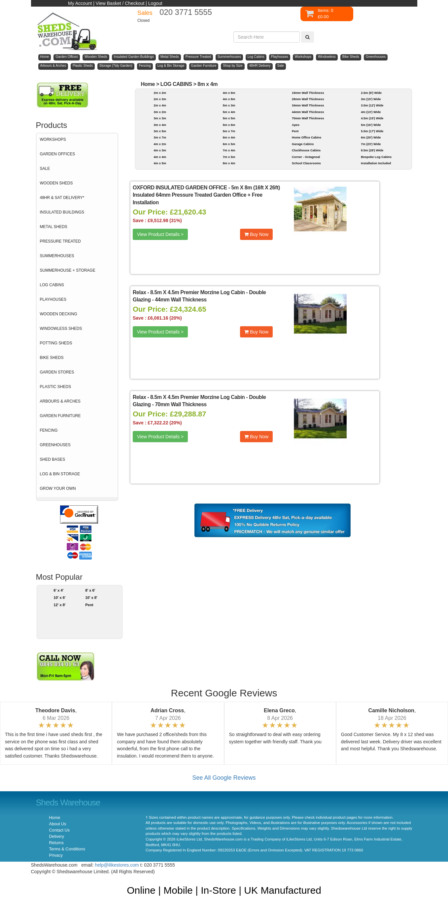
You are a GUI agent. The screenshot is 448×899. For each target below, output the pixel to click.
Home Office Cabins (306, 137)
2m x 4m (160, 105)
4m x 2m (160, 144)
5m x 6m (229, 125)
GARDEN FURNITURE (60, 415)
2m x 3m (160, 99)
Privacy (56, 855)
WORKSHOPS (53, 139)
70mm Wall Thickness (308, 118)
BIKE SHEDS (52, 357)
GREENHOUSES (55, 445)
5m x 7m (229, 131)
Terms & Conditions (67, 849)
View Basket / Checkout (120, 3)
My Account (80, 3)
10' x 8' (91, 598)
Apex (295, 125)
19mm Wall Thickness (308, 93)
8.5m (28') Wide (372, 150)
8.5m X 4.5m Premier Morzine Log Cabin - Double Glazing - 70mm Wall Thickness (199, 401)
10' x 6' (59, 598)
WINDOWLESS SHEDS (61, 328)
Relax (139, 292)
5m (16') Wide (371, 125)
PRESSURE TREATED (60, 241)
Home (148, 84)
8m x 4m (207, 84)
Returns (56, 842)
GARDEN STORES (57, 372)
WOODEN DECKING (58, 314)
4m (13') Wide (371, 112)
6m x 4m (229, 137)
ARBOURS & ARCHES (60, 401)
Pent (89, 605)
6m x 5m (229, 144)
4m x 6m (229, 93)
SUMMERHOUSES (57, 256)
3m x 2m (160, 112)
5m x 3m (229, 105)
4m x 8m (229, 99)
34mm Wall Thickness (308, 105)
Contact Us (59, 830)
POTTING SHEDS (56, 343)
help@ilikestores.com (117, 865)
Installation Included (376, 163)
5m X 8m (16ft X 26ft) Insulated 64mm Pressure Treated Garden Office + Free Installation (206, 195)
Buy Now (256, 234)
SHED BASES (52, 459)
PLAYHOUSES (53, 299)
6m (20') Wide (371, 137)
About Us (57, 824)
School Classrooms (306, 163)
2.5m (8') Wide (371, 93)
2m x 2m (160, 93)
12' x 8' (59, 605)
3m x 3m (160, 118)
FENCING (49, 430)
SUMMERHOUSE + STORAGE (67, 270)
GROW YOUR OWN (58, 488)
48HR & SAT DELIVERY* (62, 197)
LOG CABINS (52, 285)
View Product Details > (160, 234)
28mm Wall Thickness (308, 99)
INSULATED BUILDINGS (62, 212)
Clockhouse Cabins (306, 150)
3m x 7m (160, 137)
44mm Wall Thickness (308, 112)
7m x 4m (229, 150)
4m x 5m (160, 163)
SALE (45, 168)
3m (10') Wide (371, 99)
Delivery (56, 836)
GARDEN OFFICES (57, 154)
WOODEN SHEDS (56, 183)
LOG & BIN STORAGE (60, 474)
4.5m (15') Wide (372, 118)
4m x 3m (160, 150)
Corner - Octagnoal (306, 157)
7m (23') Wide (371, 144)
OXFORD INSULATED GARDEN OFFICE (180, 187)
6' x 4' (58, 590)
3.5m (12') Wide (372, 105)
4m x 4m (160, 157)
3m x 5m (160, 131)
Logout (155, 3)
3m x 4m (160, 125)
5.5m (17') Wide (372, 131)
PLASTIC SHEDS (55, 386)
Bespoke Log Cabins (376, 157)
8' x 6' (90, 590)
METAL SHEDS (53, 226)
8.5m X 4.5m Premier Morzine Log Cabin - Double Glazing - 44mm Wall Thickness (199, 296)
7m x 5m (229, 157)
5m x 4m (229, 112)
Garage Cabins (303, 144)
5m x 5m (229, 118)
